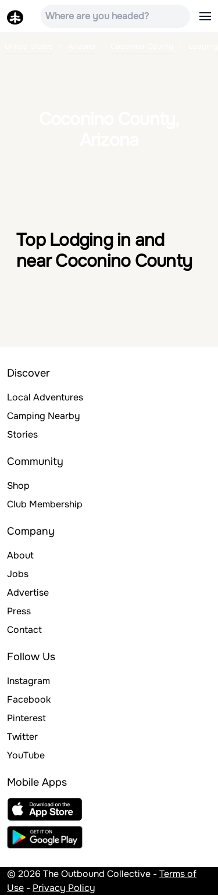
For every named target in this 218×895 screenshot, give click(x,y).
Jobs (17, 574)
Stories (22, 434)
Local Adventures (45, 397)
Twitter (22, 737)
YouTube (26, 755)
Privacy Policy (64, 888)
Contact (24, 630)
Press (19, 611)
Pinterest (26, 718)
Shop (18, 485)
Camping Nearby (43, 416)
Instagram (28, 681)
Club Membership (45, 504)
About (20, 555)
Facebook (29, 699)
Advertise (28, 592)
